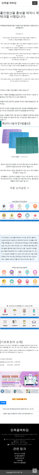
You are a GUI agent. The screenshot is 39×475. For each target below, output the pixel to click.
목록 (3, 402)
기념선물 (19, 460)
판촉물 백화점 (9, 3)
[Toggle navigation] (34, 3)
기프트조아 (24, 157)
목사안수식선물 (19, 453)
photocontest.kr (27, 472)
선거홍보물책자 (19, 456)
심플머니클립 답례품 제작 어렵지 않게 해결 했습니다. (18, 414)
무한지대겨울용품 (19, 463)
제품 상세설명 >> (19, 187)
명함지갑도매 (19, 458)
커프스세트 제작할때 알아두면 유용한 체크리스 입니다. (18, 409)
